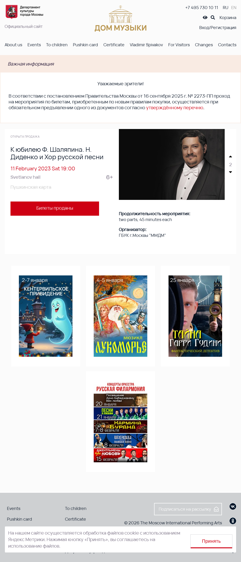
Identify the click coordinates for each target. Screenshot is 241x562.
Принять (211, 541)
